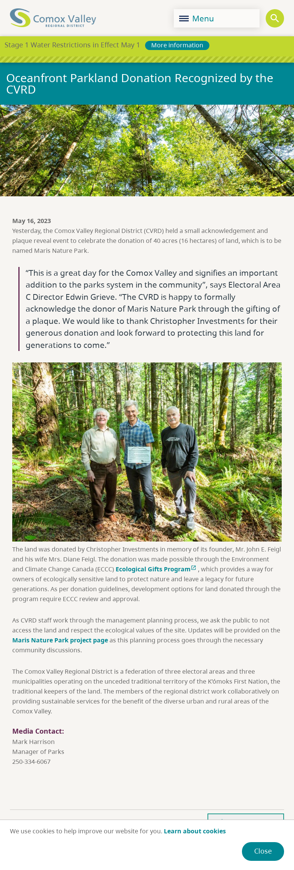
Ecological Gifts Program (157, 569)
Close (263, 850)
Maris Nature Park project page (60, 640)
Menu (196, 18)
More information (177, 45)
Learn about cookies (195, 831)
